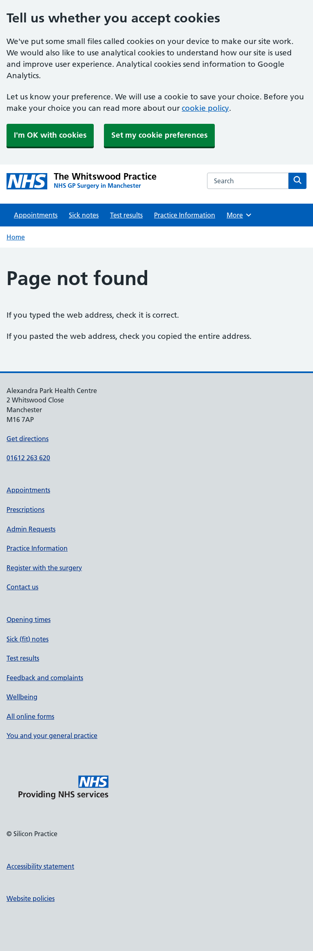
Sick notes (84, 215)
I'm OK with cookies (50, 135)
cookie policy (205, 108)
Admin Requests (31, 529)
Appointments (35, 215)
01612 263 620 (28, 458)
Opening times (29, 619)
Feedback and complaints (45, 678)
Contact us (22, 587)
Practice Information (184, 215)
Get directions (27, 439)
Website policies (31, 898)
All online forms (30, 716)
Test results (126, 215)
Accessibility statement (40, 866)
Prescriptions (25, 509)
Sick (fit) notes (27, 639)
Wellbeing (22, 697)
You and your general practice (52, 735)
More (239, 215)
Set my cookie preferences (159, 135)
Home (16, 237)
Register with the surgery (44, 568)
